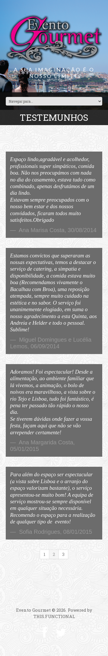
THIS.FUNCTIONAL (54, 616)
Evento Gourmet (33, 610)
